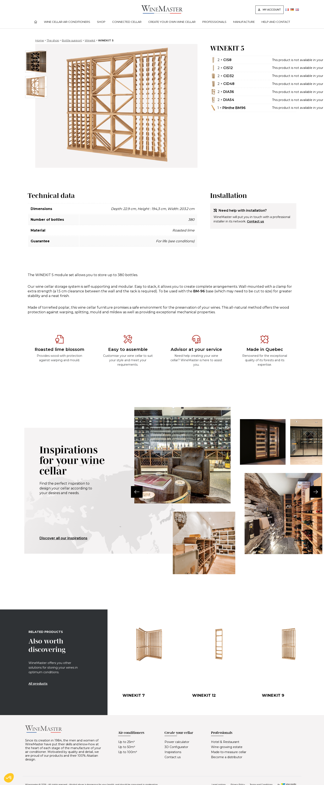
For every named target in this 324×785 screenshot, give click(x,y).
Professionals (214, 21)
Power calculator (177, 742)
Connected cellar (127, 21)
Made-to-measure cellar (228, 752)
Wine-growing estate (226, 747)
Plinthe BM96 (234, 108)
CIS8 (227, 60)
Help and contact (275, 21)
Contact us (255, 221)
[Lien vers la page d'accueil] (162, 12)
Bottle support (72, 40)
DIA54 (228, 100)
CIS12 (228, 68)
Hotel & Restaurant (225, 742)
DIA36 (228, 92)
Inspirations (173, 752)
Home (39, 40)
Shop (101, 21)
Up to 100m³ (127, 752)
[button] (134, 492)
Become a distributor (226, 757)
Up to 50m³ (126, 747)
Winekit (90, 40)
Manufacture (244, 21)
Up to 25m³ (126, 742)
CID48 (228, 84)
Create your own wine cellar (172, 21)
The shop (53, 40)
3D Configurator (176, 747)
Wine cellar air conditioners (67, 21)
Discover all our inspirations (63, 538)
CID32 (228, 76)
